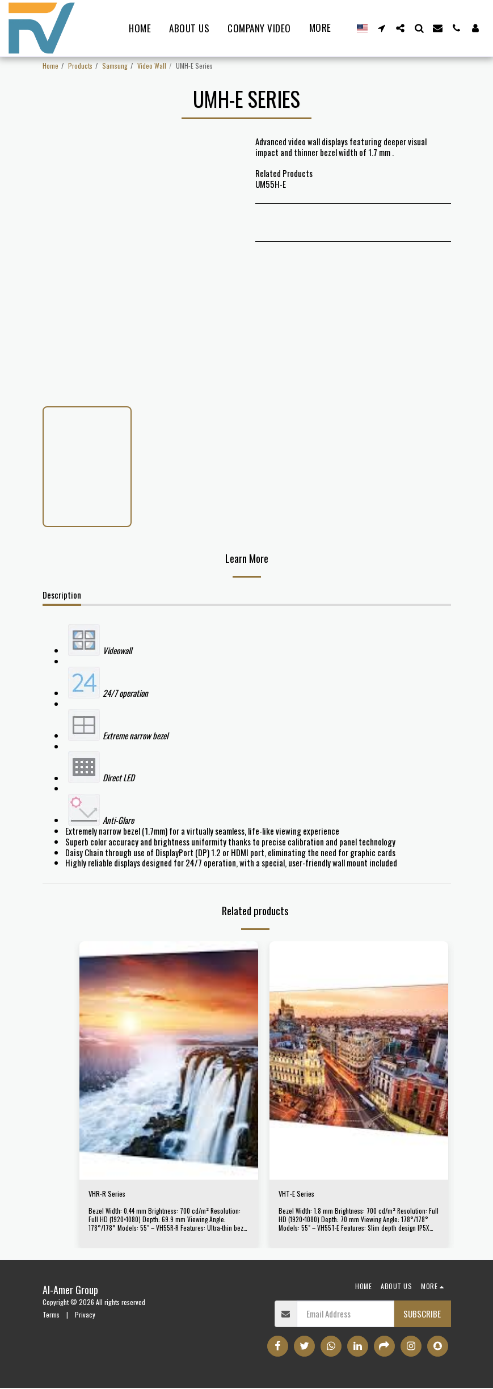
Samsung (115, 65)
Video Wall (151, 65)
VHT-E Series (300, 1195)
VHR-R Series (111, 1195)
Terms (51, 1316)
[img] (168, 1060)
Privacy (85, 1316)
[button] (381, 28)
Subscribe (422, 1315)
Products (80, 65)
